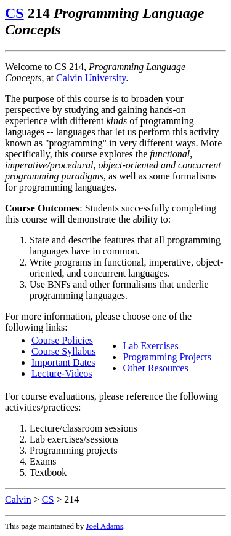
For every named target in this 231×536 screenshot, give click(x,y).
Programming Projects (167, 357)
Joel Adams (104, 525)
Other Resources (155, 368)
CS (14, 13)
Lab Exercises (150, 346)
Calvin (18, 499)
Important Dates (63, 362)
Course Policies (62, 340)
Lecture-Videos (61, 373)
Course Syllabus (63, 351)
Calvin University (91, 78)
